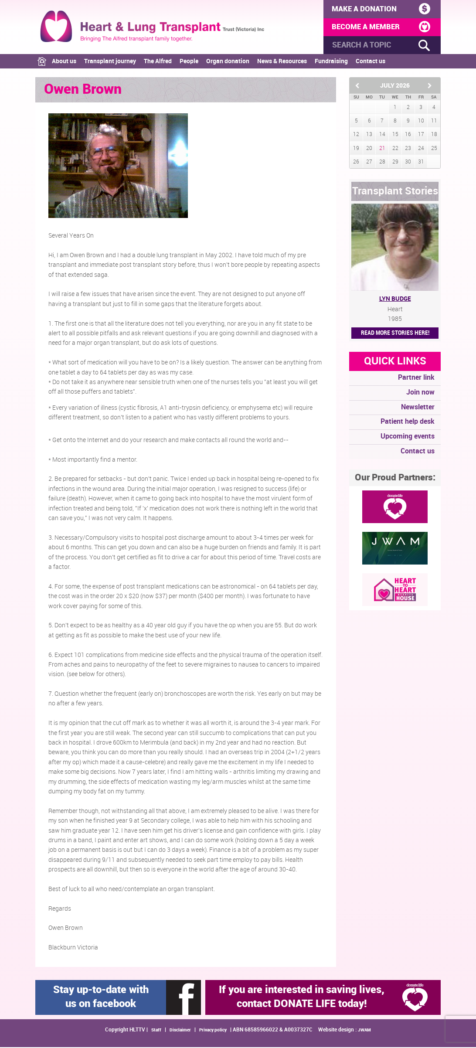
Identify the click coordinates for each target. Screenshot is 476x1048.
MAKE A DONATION (380, 8)
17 (421, 136)
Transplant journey (110, 62)
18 (434, 136)
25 (434, 149)
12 (356, 136)
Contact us (370, 62)
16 (408, 136)
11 (434, 122)
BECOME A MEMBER (380, 27)
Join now (420, 393)
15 (395, 136)
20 (369, 149)
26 (356, 163)
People (189, 62)
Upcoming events (408, 438)
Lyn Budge (395, 300)
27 (369, 163)
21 (382, 149)
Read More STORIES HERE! (395, 334)
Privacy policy (213, 1031)
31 (421, 163)
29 (395, 163)
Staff (156, 1031)
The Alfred (158, 62)
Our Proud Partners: (395, 478)
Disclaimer (180, 1031)
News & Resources (282, 62)
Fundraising (331, 62)
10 (421, 122)
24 (421, 149)
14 (382, 136)
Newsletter (418, 408)
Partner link (416, 379)
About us (64, 62)
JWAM (364, 1031)
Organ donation (227, 62)
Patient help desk (408, 423)
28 (382, 163)
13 (369, 136)
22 (395, 149)
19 (356, 149)
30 (408, 163)
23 (408, 149)
